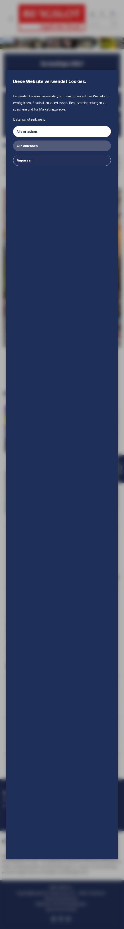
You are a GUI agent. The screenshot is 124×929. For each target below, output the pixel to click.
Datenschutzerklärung (29, 119)
